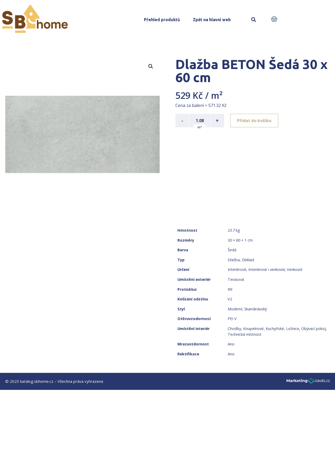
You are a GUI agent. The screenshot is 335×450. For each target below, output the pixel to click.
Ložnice (292, 328)
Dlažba (234, 259)
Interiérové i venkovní (266, 269)
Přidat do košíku (254, 120)
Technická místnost (244, 334)
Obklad (248, 259)
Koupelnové (253, 328)
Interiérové (237, 269)
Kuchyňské (275, 328)
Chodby (234, 328)
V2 (230, 299)
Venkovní (294, 269)
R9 (230, 289)
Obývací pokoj (313, 328)
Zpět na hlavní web (212, 19)
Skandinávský (255, 308)
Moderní (235, 308)
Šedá (232, 249)
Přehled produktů (162, 19)
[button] (253, 19)
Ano (231, 343)
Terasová (236, 279)
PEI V (232, 318)
